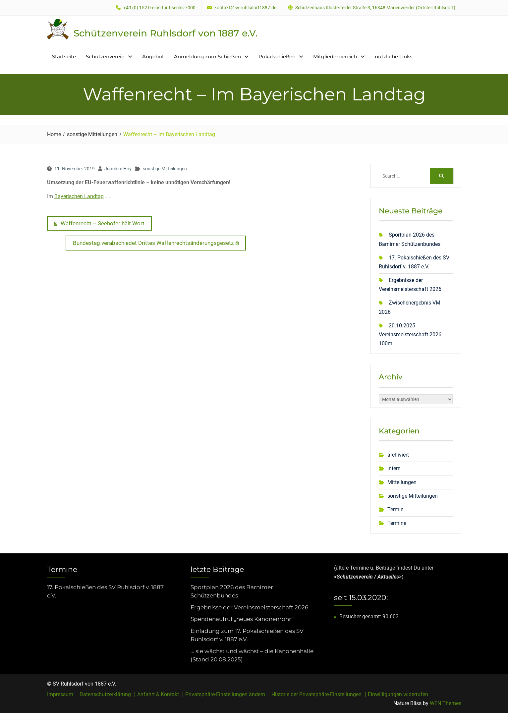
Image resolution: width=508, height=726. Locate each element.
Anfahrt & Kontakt (158, 694)
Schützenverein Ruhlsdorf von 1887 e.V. (165, 33)
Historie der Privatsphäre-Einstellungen (316, 694)
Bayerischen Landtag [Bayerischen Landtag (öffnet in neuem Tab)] (79, 196)
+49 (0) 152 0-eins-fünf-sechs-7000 (159, 8)
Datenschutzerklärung (105, 694)
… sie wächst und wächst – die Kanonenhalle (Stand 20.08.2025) (252, 655)
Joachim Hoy (118, 168)
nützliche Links (394, 56)
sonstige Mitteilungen (165, 168)
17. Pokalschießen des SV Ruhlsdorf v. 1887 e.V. (105, 591)
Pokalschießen (277, 56)
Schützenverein (105, 56)
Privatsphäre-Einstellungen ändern (225, 694)
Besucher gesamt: (360, 616)
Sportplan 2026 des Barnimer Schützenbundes (232, 591)
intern (394, 468)
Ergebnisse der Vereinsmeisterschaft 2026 (249, 607)
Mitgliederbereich (335, 56)
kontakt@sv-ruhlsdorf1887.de (245, 8)
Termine (396, 523)
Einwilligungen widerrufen (398, 694)
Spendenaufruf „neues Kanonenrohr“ (242, 619)
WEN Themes (445, 703)
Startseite (64, 56)
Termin (395, 509)
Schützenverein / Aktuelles (368, 577)
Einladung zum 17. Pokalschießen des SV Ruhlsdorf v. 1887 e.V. (247, 635)
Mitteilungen (402, 482)
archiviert (398, 455)
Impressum (60, 694)
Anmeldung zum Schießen (207, 56)
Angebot (153, 56)
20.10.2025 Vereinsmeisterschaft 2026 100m (410, 334)
